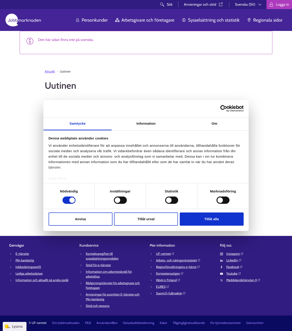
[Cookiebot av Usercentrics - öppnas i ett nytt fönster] (224, 108)
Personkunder (91, 20)
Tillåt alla (211, 219)
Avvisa (80, 219)
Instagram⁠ (235, 254)
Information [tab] (146, 123)
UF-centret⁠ (165, 254)
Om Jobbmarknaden (66, 323)
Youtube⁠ (233, 273)
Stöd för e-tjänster (98, 265)
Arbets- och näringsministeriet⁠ (178, 260)
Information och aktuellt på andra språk (42, 280)
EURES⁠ (162, 287)
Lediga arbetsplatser (29, 273)
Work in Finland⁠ (168, 280)
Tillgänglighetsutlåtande (189, 323)
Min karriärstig (25, 260)
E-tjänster (22, 254)
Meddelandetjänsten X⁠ (243, 280)
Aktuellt (50, 71)
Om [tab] (214, 123)
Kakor (163, 323)
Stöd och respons (98, 306)
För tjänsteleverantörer (225, 323)
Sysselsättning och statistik (211, 20)
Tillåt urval (146, 219)
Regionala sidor (264, 20)
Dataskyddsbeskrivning (138, 323)
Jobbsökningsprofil (28, 267)
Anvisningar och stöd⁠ (204, 4)
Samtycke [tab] (78, 123)
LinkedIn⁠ (234, 260)
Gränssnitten (254, 323)
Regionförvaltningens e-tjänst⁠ (178, 267)
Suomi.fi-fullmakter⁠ (171, 293)
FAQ (88, 323)
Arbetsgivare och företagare (144, 20)
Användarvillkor (106, 323)
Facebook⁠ (234, 267)
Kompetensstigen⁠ (170, 273)
